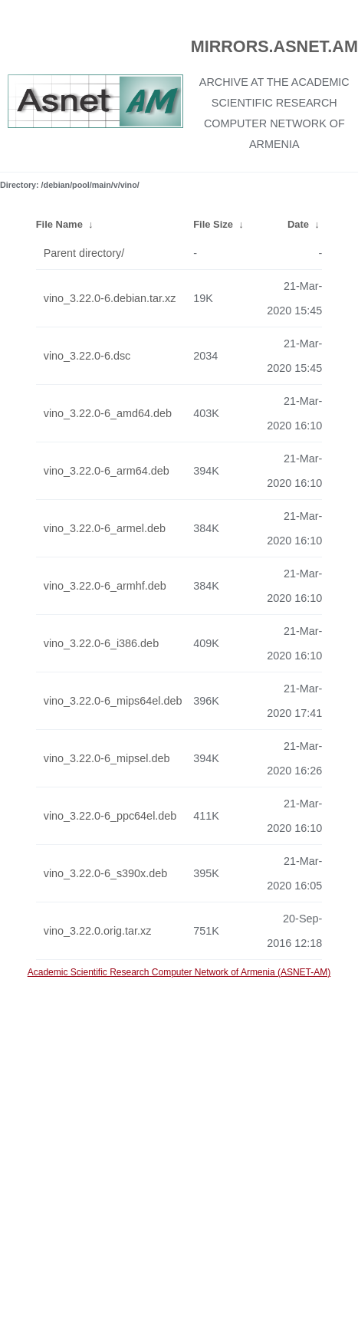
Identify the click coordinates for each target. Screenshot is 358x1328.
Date (298, 224)
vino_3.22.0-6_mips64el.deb (113, 701)
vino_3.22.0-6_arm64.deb (106, 471)
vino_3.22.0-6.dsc (87, 356)
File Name (59, 224)
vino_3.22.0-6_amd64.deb (108, 413)
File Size (213, 224)
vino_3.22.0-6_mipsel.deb (107, 758)
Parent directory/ (84, 253)
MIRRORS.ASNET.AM (274, 46)
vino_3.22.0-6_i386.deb (101, 643)
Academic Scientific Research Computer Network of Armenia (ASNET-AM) (179, 972)
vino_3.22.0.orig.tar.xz (98, 931)
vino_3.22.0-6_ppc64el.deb (110, 816)
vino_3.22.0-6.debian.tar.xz (110, 298)
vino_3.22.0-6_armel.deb (105, 528)
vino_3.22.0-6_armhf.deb (105, 586)
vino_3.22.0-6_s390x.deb (106, 873)
